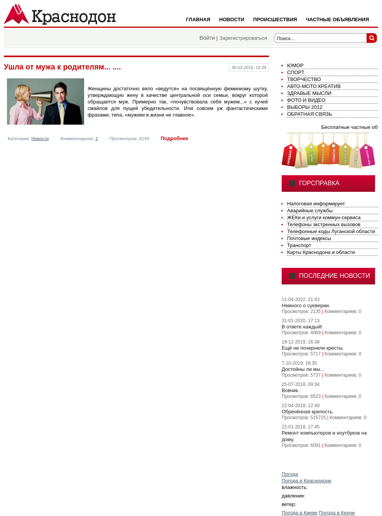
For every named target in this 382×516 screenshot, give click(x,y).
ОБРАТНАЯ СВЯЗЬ (309, 114)
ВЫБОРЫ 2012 (304, 107)
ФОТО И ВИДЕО (306, 100)
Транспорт (299, 245)
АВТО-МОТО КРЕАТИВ (314, 86)
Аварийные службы (310, 210)
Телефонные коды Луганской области (331, 231)
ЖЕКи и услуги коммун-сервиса (324, 217)
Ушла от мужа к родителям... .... (62, 67)
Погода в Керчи (337, 513)
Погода (290, 474)
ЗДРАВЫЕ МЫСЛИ (309, 93)
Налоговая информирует (316, 203)
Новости (40, 138)
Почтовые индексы (309, 238)
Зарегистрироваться (243, 38)
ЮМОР (295, 65)
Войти (207, 38)
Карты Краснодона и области (321, 252)
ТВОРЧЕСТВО (304, 79)
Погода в (306, 481)
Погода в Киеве (300, 513)
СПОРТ (295, 72)
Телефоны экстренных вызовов (323, 224)
